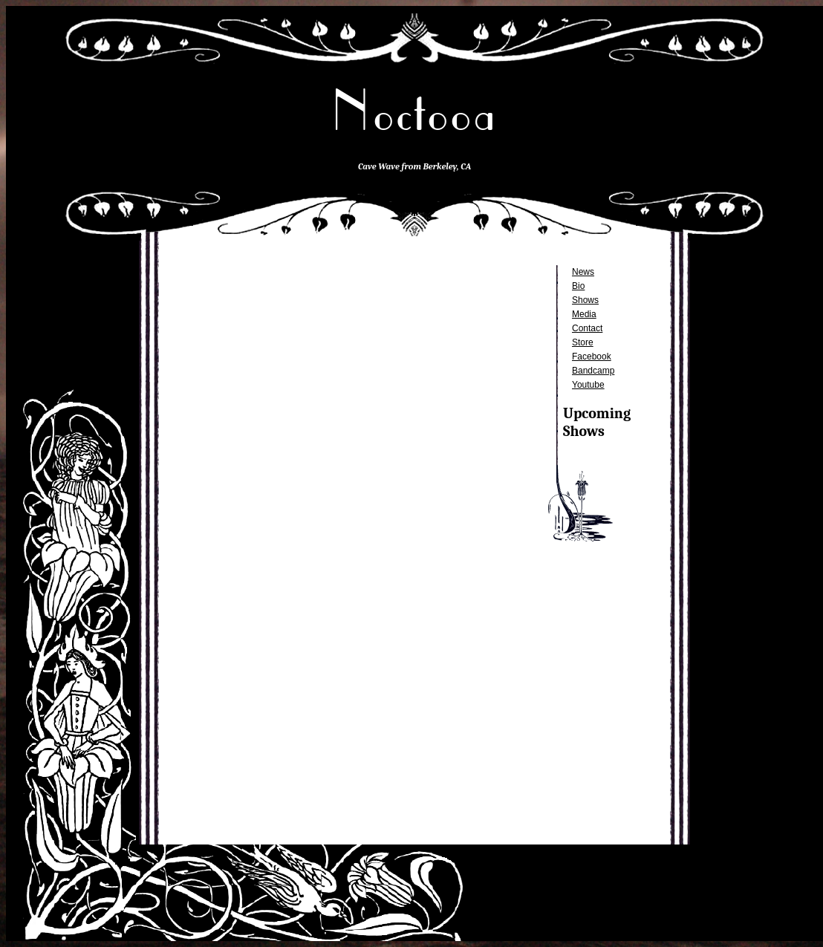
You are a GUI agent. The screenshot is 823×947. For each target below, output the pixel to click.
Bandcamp (593, 370)
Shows (585, 300)
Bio (578, 286)
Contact (587, 328)
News (583, 272)
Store (582, 342)
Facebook (591, 356)
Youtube (588, 385)
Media (584, 314)
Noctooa (414, 111)
